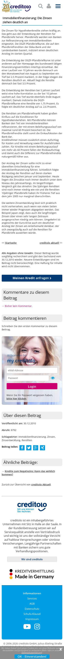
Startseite (11, 241)
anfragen (32, 277)
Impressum (32, 617)
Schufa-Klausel (32, 612)
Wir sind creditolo (32, 558)
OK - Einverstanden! (32, 656)
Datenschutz (32, 607)
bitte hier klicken (16, 397)
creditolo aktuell (49, 241)
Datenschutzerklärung (31, 652)
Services (32, 597)
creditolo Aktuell (41, 483)
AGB (32, 602)
